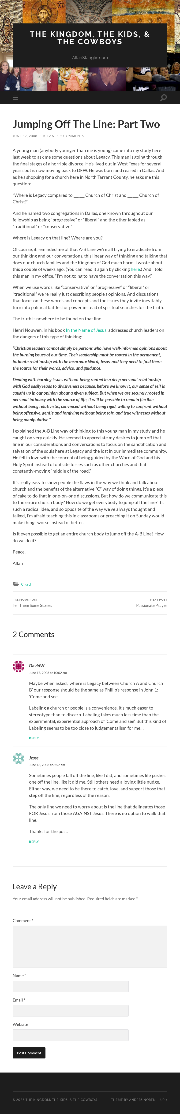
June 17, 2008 (25, 136)
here (135, 269)
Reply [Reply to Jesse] (34, 842)
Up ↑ (163, 1100)
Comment (23, 920)
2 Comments (72, 136)
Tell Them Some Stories (32, 603)
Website (20, 1024)
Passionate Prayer (151, 603)
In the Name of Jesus (86, 330)
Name (19, 975)
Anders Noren (142, 1100)
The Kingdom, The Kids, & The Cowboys (90, 38)
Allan (49, 136)
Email (19, 999)
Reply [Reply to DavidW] (34, 738)
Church (26, 584)
